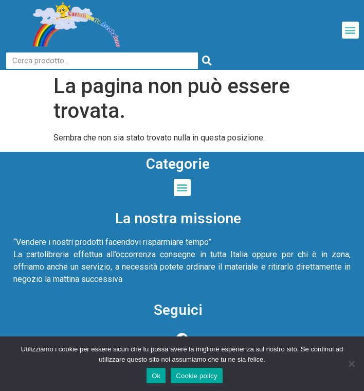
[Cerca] (207, 60)
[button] (350, 30)
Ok (156, 376)
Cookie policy (196, 376)
